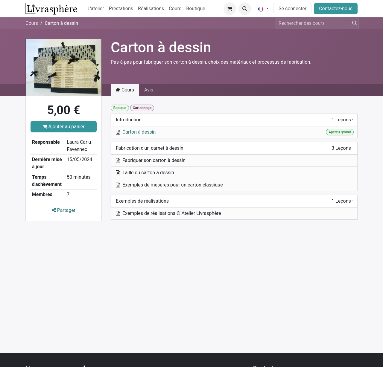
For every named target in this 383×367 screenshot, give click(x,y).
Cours (31, 23)
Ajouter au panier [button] (63, 126)
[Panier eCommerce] (230, 8)
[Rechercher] (352, 23)
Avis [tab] (148, 90)
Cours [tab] (125, 90)
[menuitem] (96, 9)
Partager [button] (63, 210)
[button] (244, 8)
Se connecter (292, 8)
